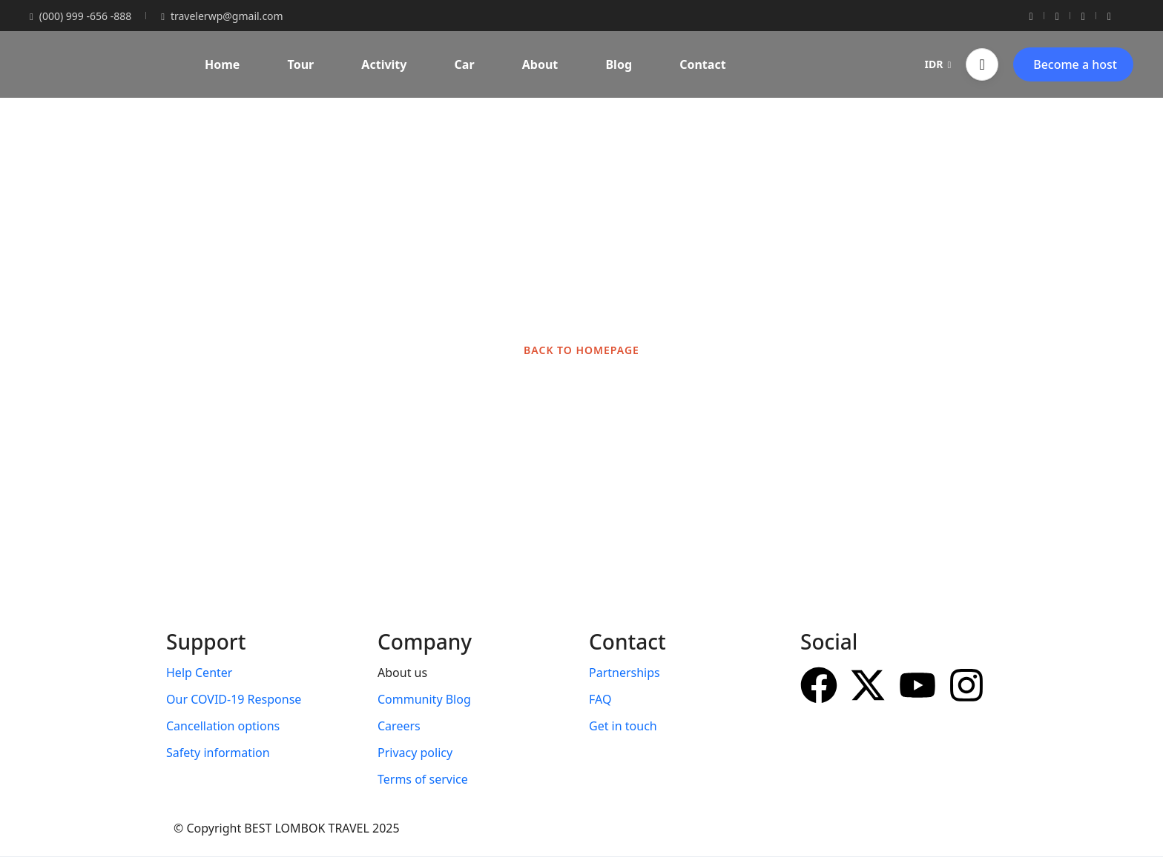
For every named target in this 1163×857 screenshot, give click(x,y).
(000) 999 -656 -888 (80, 16)
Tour (301, 64)
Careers (399, 726)
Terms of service (423, 779)
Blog (618, 64)
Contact (702, 64)
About (540, 64)
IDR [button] (938, 64)
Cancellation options (223, 726)
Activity (383, 64)
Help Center (199, 672)
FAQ (600, 699)
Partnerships (624, 672)
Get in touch (623, 726)
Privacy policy (415, 752)
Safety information (218, 752)
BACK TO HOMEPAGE (581, 350)
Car (465, 64)
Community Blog (424, 699)
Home (222, 64)
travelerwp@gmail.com (222, 16)
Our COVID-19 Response (233, 699)
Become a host (1075, 64)
